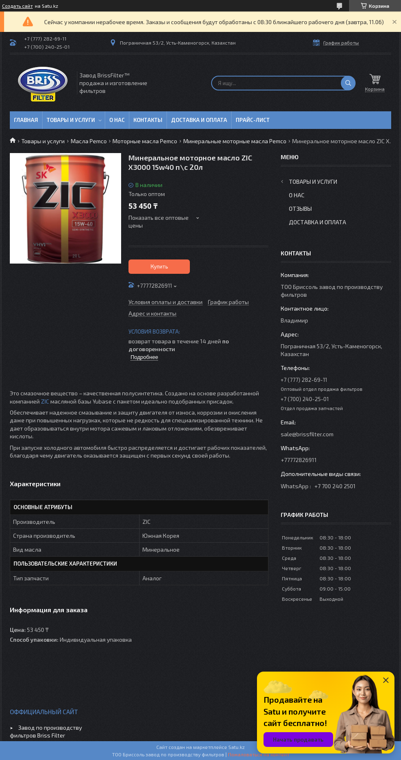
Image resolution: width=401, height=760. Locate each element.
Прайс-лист (253, 120)
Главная (26, 120)
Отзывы (300, 208)
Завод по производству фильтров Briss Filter (46, 731)
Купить (159, 266)
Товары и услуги (71, 120)
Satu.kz (236, 747)
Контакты (147, 120)
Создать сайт (17, 6)
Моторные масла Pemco (145, 141)
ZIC (45, 401)
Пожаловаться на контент (258, 754)
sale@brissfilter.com (307, 434)
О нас (117, 120)
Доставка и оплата (199, 120)
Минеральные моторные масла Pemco (234, 141)
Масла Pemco (89, 141)
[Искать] (348, 83)
